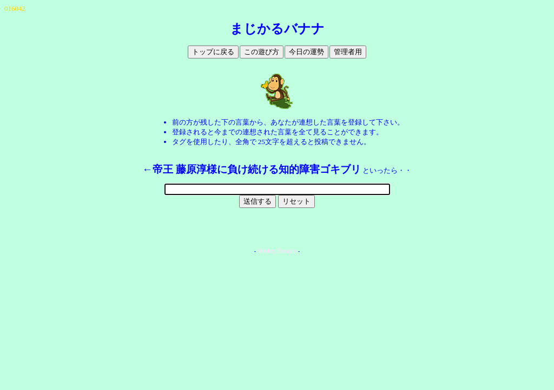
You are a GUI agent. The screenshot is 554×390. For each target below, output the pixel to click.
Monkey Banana (277, 251)
